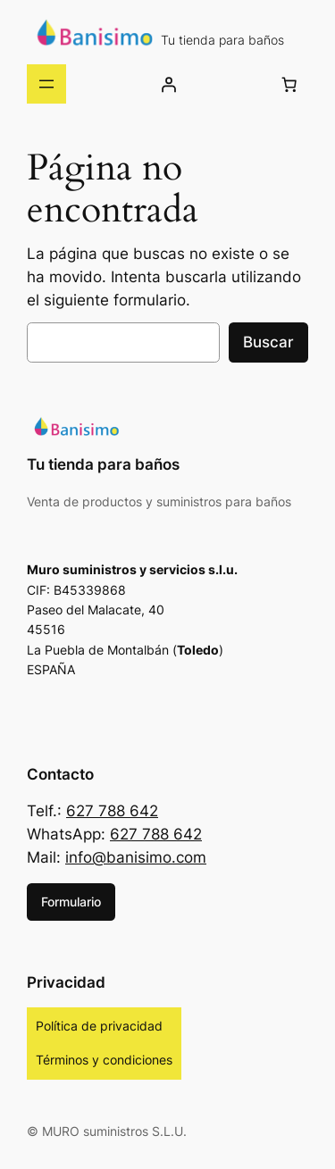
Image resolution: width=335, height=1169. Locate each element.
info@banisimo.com (135, 857)
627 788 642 (112, 811)
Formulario (71, 901)
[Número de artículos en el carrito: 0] (289, 84)
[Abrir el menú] (46, 84)
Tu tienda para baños (222, 39)
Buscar (268, 342)
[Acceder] (169, 84)
